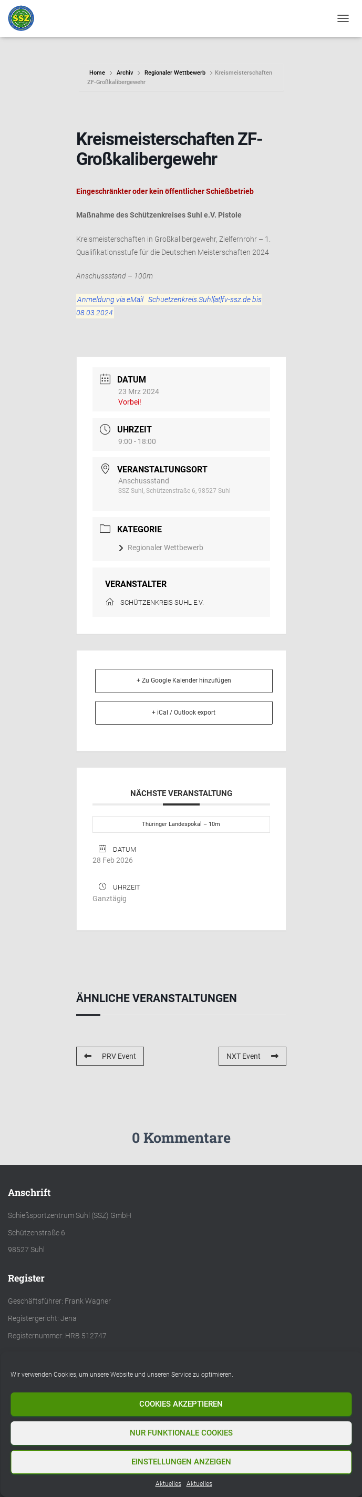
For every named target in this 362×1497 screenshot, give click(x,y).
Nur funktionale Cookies (181, 1433)
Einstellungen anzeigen (181, 1462)
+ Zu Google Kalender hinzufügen (184, 680)
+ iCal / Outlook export (183, 712)
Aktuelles (168, 1484)
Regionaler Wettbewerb (174, 72)
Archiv (125, 72)
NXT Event (252, 1056)
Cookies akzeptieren (181, 1404)
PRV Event (110, 1056)
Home (98, 72)
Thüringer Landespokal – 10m (181, 824)
